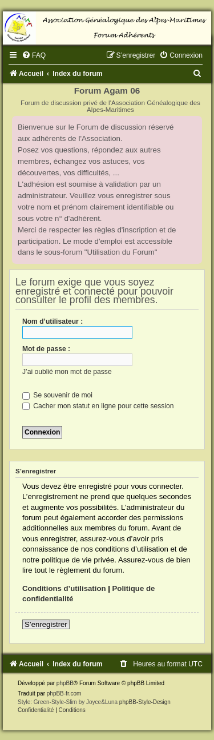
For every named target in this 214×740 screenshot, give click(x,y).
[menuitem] (34, 55)
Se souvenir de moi (57, 395)
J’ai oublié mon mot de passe (67, 372)
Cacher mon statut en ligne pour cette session (97, 406)
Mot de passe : (46, 349)
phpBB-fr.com (64, 693)
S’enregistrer (46, 624)
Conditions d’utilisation (64, 588)
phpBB (65, 683)
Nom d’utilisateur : (52, 321)
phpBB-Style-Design (145, 702)
